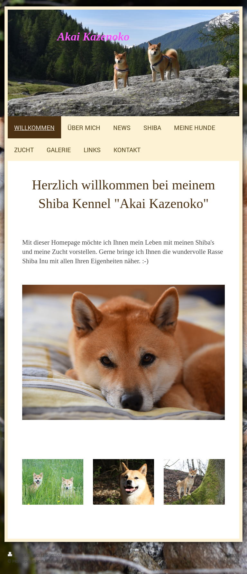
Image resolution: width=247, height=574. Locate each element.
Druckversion (25, 554)
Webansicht (228, 561)
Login (233, 554)
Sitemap (53, 554)
